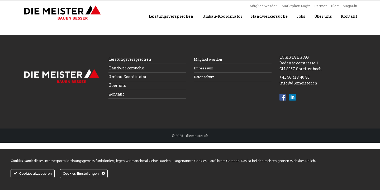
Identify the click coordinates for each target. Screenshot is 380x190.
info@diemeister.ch (298, 83)
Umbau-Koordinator (222, 16)
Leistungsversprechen (171, 16)
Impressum (203, 68)
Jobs (300, 16)
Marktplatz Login (296, 5)
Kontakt (349, 16)
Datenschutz (204, 76)
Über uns (323, 16)
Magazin (350, 5)
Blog (335, 5)
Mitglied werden (264, 5)
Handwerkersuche (269, 16)
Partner (320, 5)
